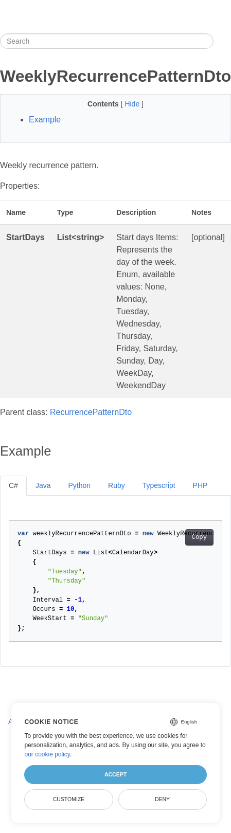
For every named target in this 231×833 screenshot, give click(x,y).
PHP (200, 485)
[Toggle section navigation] (222, 41)
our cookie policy (47, 754)
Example (45, 119)
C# (13, 485)
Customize (69, 799)
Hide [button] (133, 104)
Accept (115, 774)
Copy (199, 537)
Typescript (159, 485)
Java (43, 485)
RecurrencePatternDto (91, 412)
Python (79, 485)
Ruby (116, 485)
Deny (162, 799)
